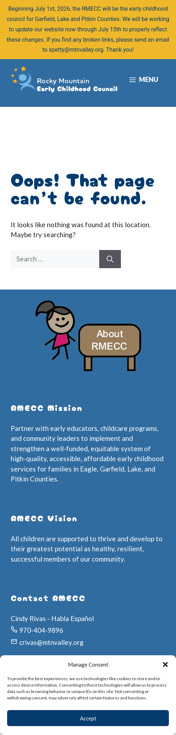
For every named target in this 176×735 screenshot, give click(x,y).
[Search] (110, 259)
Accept (88, 718)
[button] (165, 664)
